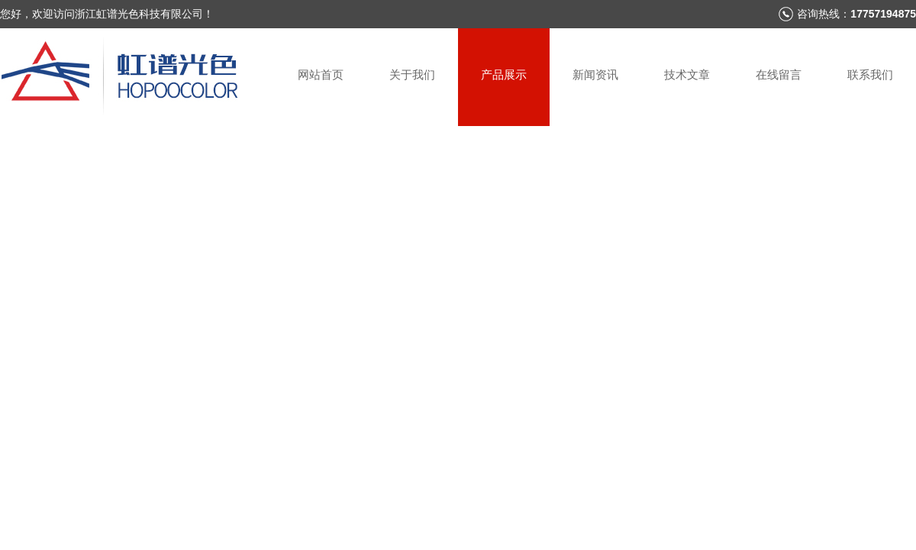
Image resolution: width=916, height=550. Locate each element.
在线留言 (779, 74)
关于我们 (412, 74)
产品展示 (504, 74)
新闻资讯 (595, 74)
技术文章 (687, 74)
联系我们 (870, 74)
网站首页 (321, 74)
